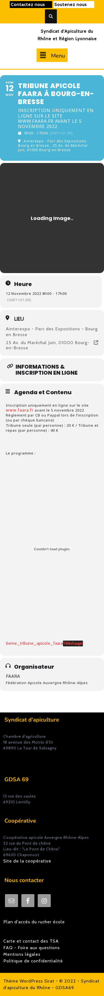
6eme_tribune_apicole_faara (34, 643)
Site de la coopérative (27, 861)
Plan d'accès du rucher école (34, 921)
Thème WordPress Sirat (28, 981)
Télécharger (73, 643)
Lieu (19, 319)
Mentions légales (21, 954)
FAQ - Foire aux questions (31, 947)
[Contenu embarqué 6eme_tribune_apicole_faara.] (52, 549)
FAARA (13, 676)
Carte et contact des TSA (31, 941)
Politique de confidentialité (33, 961)
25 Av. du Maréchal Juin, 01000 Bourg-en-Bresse (48, 345)
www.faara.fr (20, 410)
